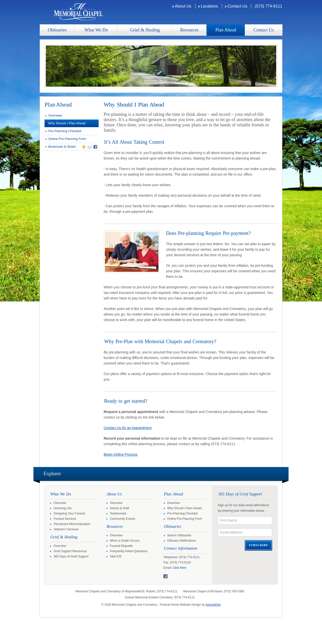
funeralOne (213, 604)
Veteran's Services (66, 529)
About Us (183, 6)
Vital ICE (116, 556)
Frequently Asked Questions (129, 551)
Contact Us (237, 6)
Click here (179, 568)
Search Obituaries (179, 535)
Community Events (122, 519)
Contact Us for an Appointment (128, 428)
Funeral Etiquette (121, 546)
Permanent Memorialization (72, 524)
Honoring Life (62, 508)
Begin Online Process (121, 454)
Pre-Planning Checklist (65, 131)
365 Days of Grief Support (71, 556)
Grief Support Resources (70, 551)
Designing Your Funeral (69, 513)
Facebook (166, 576)
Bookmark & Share (71, 147)
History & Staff (119, 508)
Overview (55, 115)
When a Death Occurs (125, 540)
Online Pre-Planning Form (67, 139)
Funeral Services (65, 519)
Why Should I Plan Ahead (66, 123)
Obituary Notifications (181, 540)
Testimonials (118, 513)
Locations (209, 6)
